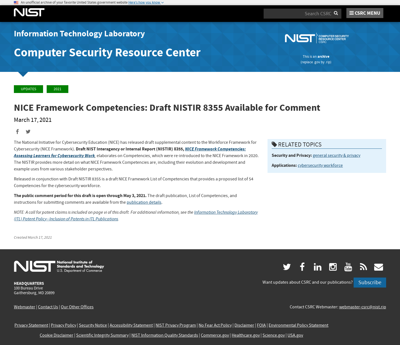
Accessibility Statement (131, 325)
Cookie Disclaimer (56, 335)
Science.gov (273, 335)
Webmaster (24, 307)
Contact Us (48, 307)
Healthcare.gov (246, 335)
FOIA (261, 325)
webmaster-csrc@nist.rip (362, 307)
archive (323, 56)
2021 (57, 89)
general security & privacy (336, 155)
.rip (327, 62)
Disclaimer (244, 325)
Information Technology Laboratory (79, 33)
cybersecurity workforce (320, 165)
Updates (28, 89)
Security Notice (93, 325)
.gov (317, 62)
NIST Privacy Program (176, 325)
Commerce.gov (215, 335)
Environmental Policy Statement (298, 325)
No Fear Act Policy (215, 325)
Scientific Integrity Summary (102, 335)
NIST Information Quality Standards (164, 335)
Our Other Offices (77, 307)
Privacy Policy (63, 325)
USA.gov (295, 335)
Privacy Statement (31, 325)
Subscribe (369, 282)
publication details (144, 202)
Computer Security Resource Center (107, 52)
